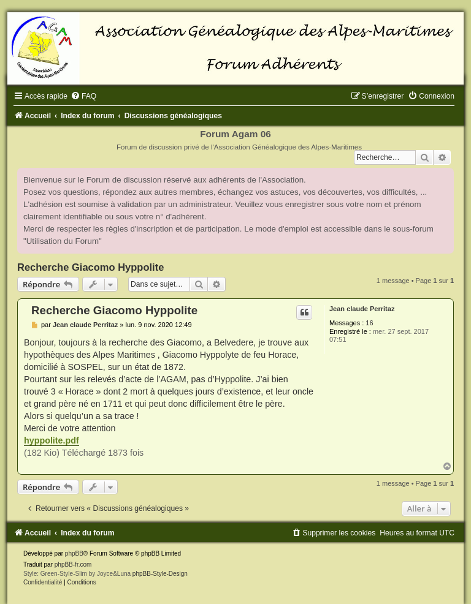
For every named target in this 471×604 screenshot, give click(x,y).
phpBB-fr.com (73, 564)
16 (369, 323)
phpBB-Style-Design (160, 573)
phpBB (74, 553)
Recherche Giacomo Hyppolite (90, 267)
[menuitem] (83, 96)
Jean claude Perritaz (361, 308)
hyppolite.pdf (51, 440)
